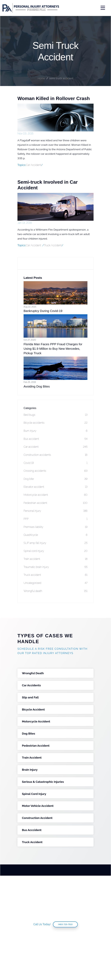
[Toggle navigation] (84, 8)
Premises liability (55, 527)
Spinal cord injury (55, 551)
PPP (55, 519)
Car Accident (33, 245)
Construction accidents (55, 455)
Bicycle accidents (55, 423)
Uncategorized (55, 583)
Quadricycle (55, 535)
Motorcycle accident (55, 495)
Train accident (55, 559)
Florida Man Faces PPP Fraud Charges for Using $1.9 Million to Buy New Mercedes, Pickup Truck (53, 348)
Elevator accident (55, 487)
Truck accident (55, 575)
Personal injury (55, 511)
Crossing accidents (55, 471)
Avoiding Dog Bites (37, 386)
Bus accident (55, 439)
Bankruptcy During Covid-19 (43, 311)
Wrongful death (55, 591)
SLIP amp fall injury (55, 543)
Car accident (55, 447)
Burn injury (55, 431)
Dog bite (55, 479)
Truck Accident (53, 245)
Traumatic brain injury (55, 567)
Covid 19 (55, 463)
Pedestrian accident (55, 503)
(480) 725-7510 (65, 924)
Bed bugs (55, 415)
